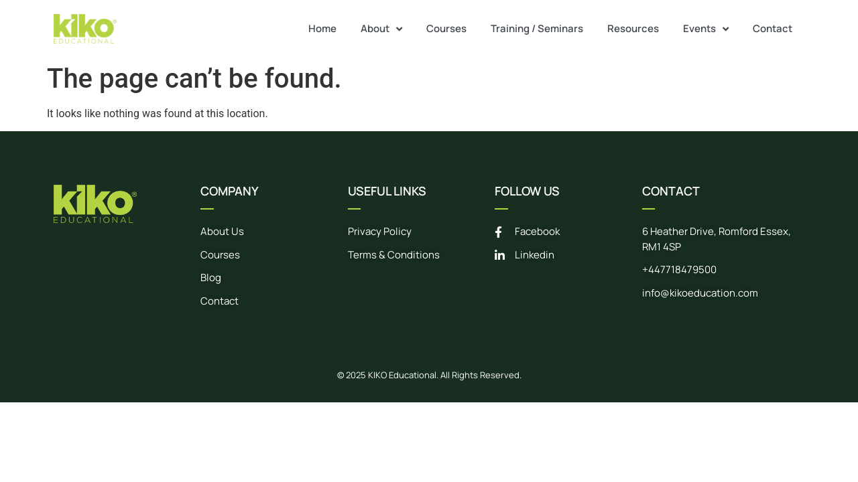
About (381, 29)
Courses (446, 28)
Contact (772, 28)
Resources (633, 28)
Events (706, 29)
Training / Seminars (537, 28)
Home (322, 28)
